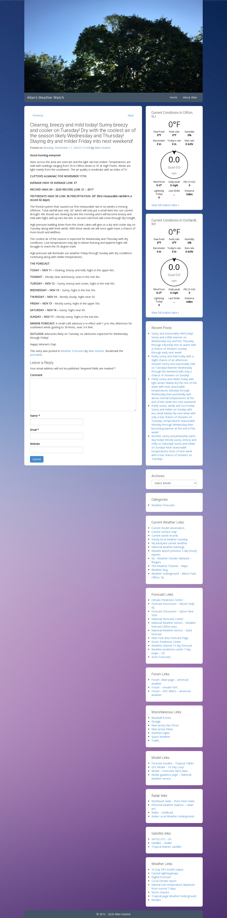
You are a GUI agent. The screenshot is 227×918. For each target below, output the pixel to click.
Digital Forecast (161, 877)
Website (35, 444)
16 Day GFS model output (167, 869)
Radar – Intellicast (162, 812)
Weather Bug (159, 570)
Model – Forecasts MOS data (169, 771)
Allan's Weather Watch (45, 97)
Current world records (164, 535)
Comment (36, 375)
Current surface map (164, 532)
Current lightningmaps (164, 873)
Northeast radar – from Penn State (173, 801)
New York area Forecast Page (169, 638)
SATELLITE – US (161, 839)
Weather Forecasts (72, 351)
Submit (36, 459)
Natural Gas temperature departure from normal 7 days (173, 886)
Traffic (155, 740)
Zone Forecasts (161, 657)
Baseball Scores (161, 718)
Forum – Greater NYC (164, 687)
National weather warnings (167, 547)
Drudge (156, 721)
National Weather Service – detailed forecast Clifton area (173, 624)
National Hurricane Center (167, 619)
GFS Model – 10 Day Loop (167, 767)
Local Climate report (164, 881)
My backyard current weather (169, 543)
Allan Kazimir (102, 147)
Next (131, 115)
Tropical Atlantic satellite (166, 846)
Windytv (156, 900)
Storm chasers (160, 892)
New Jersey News (162, 729)
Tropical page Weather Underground (173, 896)
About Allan (190, 97)
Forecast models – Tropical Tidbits (172, 763)
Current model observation (167, 528)
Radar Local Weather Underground (172, 816)
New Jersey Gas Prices (165, 725)
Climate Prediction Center (167, 600)
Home (173, 97)
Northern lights (160, 733)
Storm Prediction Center (166, 642)
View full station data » (165, 205)
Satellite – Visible (161, 843)
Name (35, 415)
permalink (36, 355)
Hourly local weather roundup (169, 539)
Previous (38, 115)
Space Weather (160, 737)
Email (34, 430)
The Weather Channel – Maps (169, 566)
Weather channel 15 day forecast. (172, 645)
